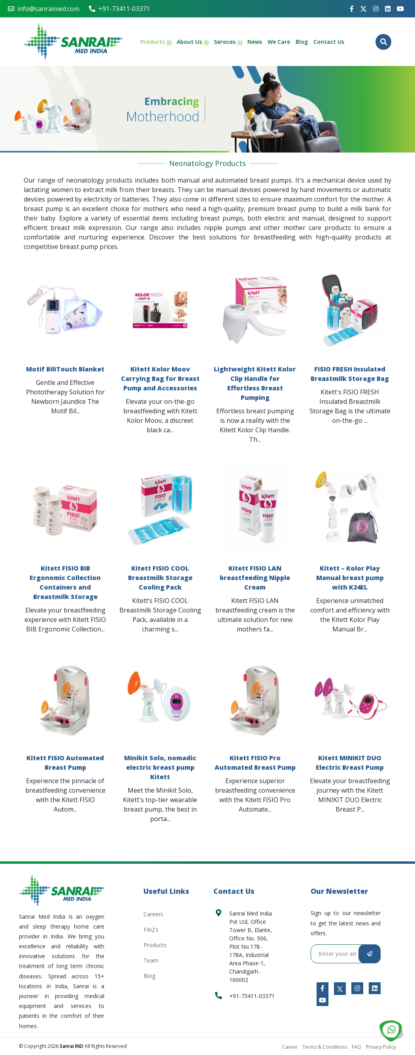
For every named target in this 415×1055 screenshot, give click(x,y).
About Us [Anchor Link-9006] (192, 41)
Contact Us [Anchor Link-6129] (328, 41)
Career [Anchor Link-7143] (290, 1047)
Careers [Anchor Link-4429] (153, 914)
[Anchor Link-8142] (357, 988)
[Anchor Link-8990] (391, 1031)
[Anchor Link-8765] (388, 9)
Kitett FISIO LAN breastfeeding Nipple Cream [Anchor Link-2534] (255, 578)
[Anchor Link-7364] (400, 9)
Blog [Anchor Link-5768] (302, 41)
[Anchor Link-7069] (322, 988)
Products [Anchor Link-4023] (155, 41)
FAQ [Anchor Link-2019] (356, 1047)
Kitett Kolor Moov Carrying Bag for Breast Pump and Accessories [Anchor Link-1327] (160, 378)
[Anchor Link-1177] (352, 9)
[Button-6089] (369, 953)
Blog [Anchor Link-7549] (149, 976)
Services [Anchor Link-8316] (228, 41)
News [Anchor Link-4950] (254, 41)
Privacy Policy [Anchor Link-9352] (381, 1047)
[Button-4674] (383, 42)
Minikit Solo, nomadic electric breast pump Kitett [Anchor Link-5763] (160, 767)
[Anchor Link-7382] (376, 9)
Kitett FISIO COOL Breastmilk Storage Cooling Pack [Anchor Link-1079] (160, 578)
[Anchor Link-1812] (322, 1000)
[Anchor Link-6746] (61, 890)
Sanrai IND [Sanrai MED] (72, 1046)
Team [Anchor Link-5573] (150, 960)
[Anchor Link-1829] (375, 988)
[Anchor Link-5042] (363, 9)
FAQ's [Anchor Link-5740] (150, 929)
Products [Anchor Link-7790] (154, 945)
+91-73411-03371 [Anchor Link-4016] (119, 8)
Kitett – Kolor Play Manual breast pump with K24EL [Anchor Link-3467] (350, 578)
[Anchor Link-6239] (73, 41)
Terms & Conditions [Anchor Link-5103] (324, 1047)
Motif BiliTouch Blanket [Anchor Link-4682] (65, 369)
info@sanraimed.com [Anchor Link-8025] (43, 8)
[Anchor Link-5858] (340, 988)
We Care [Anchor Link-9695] (279, 41)
